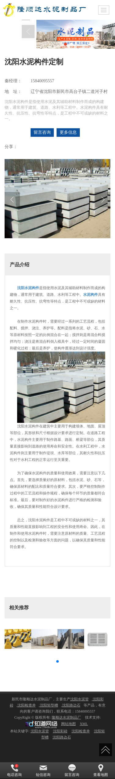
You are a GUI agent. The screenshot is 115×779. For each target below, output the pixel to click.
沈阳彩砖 (60, 731)
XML (84, 724)
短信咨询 (43, 770)
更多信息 (68, 132)
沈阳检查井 (26, 705)
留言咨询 (42, 132)
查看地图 (100, 770)
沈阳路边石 (71, 705)
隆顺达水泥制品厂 (66, 717)
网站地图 (68, 724)
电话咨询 (14, 770)
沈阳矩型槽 (49, 705)
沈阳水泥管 (79, 699)
